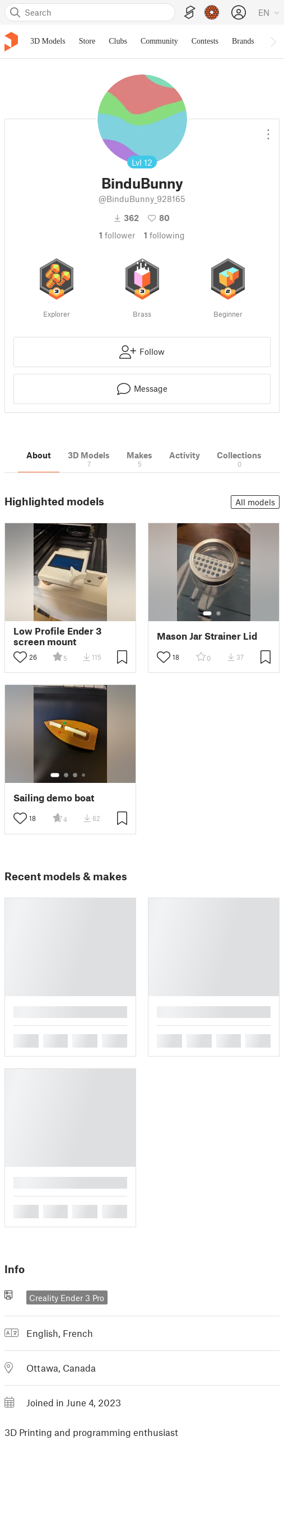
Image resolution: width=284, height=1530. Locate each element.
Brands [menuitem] (243, 41)
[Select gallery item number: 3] (75, 775)
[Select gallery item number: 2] (218, 613)
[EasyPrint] (189, 12)
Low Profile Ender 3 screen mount (57, 636)
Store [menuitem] (87, 41)
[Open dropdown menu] (268, 130)
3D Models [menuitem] (48, 41)
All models (255, 502)
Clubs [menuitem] (118, 41)
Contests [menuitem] (205, 41)
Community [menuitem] (159, 41)
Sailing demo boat (53, 797)
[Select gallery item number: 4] (84, 775)
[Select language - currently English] (269, 12)
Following (164, 235)
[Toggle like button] (20, 657)
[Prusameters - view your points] (211, 12)
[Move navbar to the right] (273, 41)
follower (117, 235)
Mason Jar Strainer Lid (207, 636)
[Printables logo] (11, 41)
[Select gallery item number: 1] (207, 613)
